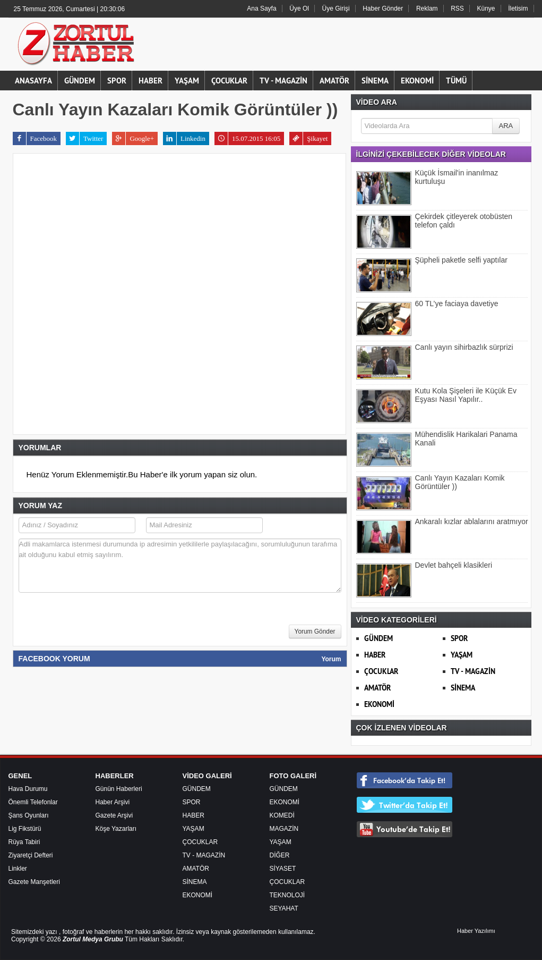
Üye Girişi (336, 8)
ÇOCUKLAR (229, 80)
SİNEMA (375, 80)
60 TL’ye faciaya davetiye (456, 303)
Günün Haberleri (119, 789)
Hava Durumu (28, 789)
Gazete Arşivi (114, 815)
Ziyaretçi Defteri (30, 855)
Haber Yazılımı (476, 931)
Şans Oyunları (28, 815)
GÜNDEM (79, 80)
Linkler (17, 868)
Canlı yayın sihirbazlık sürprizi (464, 347)
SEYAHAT (284, 908)
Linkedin (184, 138)
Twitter (84, 138)
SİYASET (283, 868)
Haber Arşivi (113, 802)
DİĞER (280, 855)
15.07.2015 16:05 (247, 138)
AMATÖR (334, 80)
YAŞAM (187, 80)
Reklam (427, 8)
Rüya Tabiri (24, 842)
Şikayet (308, 138)
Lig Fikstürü (24, 828)
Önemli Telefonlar (33, 802)
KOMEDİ (282, 815)
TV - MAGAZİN (283, 80)
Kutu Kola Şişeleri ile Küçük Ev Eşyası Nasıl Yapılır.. (466, 394)
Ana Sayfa (261, 8)
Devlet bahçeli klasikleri (454, 565)
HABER (150, 80)
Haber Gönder (383, 8)
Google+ (133, 138)
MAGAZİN (284, 828)
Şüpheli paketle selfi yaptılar (461, 260)
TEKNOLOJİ (287, 895)
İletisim (518, 8)
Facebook (35, 138)
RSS (457, 8)
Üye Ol (299, 8)
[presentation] (99, 622)
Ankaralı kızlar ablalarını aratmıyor (471, 521)
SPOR (116, 80)
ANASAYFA (33, 80)
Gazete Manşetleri (34, 882)
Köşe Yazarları (116, 828)
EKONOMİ (417, 80)
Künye (486, 8)
